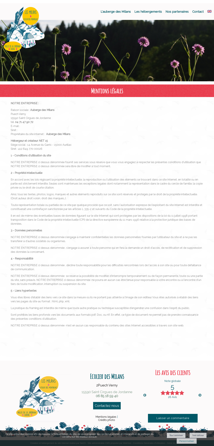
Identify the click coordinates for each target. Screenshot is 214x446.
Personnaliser (186, 441)
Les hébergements (148, 11)
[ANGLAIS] (209, 12)
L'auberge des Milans (116, 11)
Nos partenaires (177, 11)
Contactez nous (107, 406)
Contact (198, 11)
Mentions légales (105, 416)
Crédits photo (106, 420)
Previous (144, 395)
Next (200, 395)
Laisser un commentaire (172, 418)
